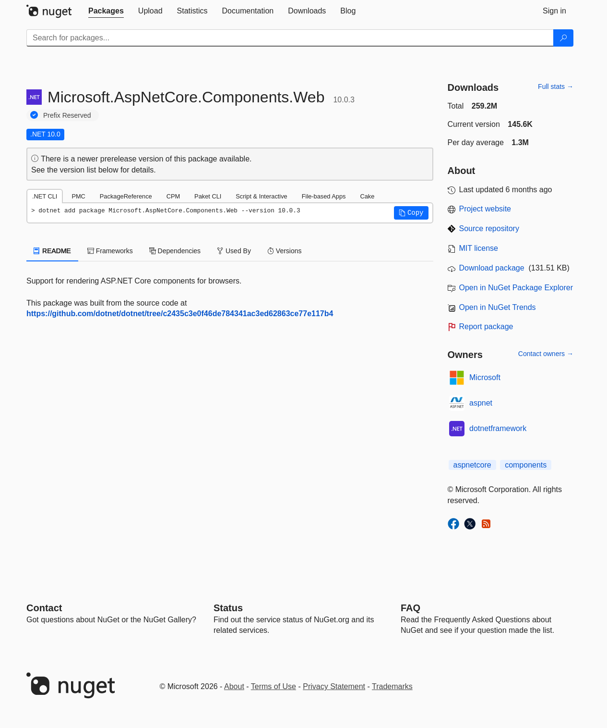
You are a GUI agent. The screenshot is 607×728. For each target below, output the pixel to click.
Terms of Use (273, 686)
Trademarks (392, 686)
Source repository (489, 228)
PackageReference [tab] (126, 196)
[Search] (563, 38)
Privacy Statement (334, 686)
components (526, 465)
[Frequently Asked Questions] (410, 608)
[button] (411, 213)
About (234, 686)
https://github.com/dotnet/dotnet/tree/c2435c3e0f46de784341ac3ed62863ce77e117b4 (179, 313)
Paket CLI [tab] (207, 196)
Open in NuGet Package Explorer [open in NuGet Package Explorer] (516, 288)
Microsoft (484, 377)
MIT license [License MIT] (479, 248)
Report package (486, 326)
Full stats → (555, 86)
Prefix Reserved (67, 115)
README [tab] (52, 251)
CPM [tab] (173, 196)
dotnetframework (497, 428)
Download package (491, 268)
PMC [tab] (78, 196)
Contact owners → (545, 354)
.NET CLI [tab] (44, 196)
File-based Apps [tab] (324, 196)
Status (228, 608)
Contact (44, 608)
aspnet (480, 403)
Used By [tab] (234, 251)
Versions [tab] (284, 251)
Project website (485, 209)
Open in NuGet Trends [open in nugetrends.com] (497, 307)
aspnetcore (472, 465)
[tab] (106, 11)
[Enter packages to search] (290, 38)
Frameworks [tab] (110, 251)
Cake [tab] (367, 196)
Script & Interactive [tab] (261, 196)
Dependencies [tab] (175, 251)
